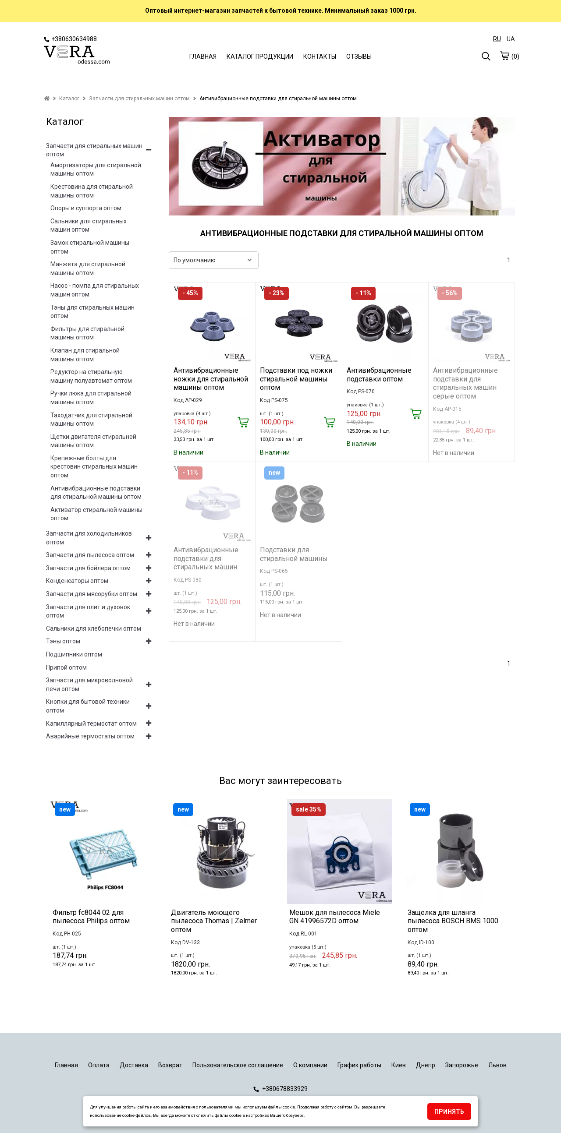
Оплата (99, 1065)
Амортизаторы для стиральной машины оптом (95, 169)
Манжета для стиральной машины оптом (87, 268)
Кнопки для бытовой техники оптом (88, 706)
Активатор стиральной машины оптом (96, 514)
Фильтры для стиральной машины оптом (87, 333)
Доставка (134, 1065)
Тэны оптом (63, 641)
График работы (359, 1065)
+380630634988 (70, 38)
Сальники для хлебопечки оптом (93, 628)
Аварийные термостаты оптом (90, 736)
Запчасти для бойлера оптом (88, 568)
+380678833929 (280, 1088)
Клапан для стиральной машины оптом (85, 355)
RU (497, 38)
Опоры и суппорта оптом (85, 208)
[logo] (77, 56)
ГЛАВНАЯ (203, 56)
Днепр (425, 1065)
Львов (497, 1065)
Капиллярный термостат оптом (91, 723)
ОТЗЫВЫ (359, 56)
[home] (47, 98)
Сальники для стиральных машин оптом (88, 225)
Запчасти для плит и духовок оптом (88, 611)
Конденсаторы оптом (77, 580)
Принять (449, 1111)
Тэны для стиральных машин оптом (92, 312)
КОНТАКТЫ (319, 56)
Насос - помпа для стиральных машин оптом (94, 290)
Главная (66, 1065)
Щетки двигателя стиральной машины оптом (93, 441)
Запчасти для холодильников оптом (89, 538)
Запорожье (461, 1065)
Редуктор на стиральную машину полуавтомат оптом (91, 376)
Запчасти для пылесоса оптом (90, 554)
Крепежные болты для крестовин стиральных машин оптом (94, 467)
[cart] (504, 55)
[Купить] (243, 423)
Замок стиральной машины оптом (89, 247)
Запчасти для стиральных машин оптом (94, 150)
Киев (398, 1065)
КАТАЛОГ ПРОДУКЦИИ (260, 56)
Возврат (170, 1065)
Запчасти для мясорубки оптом (91, 593)
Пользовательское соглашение (237, 1065)
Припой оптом (66, 667)
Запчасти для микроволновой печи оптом (89, 684)
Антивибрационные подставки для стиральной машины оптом (96, 493)
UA (511, 38)
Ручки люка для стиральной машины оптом (90, 398)
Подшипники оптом (74, 654)
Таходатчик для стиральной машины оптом (91, 419)
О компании (310, 1065)
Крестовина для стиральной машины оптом (91, 191)
